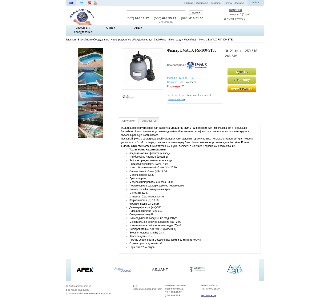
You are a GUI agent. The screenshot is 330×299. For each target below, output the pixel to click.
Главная (71, 39)
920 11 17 (138, 18)
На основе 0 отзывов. (197, 95)
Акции (138, 27)
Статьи (110, 27)
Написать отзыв (176, 99)
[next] (261, 270)
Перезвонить (165, 22)
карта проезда (208, 295)
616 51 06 (192, 18)
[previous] (68, 270)
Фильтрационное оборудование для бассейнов (138, 39)
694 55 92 (165, 18)
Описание (128, 120)
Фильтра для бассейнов (182, 39)
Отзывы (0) (149, 120)
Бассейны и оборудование (93, 39)
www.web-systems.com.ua (97, 293)
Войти (256, 2)
